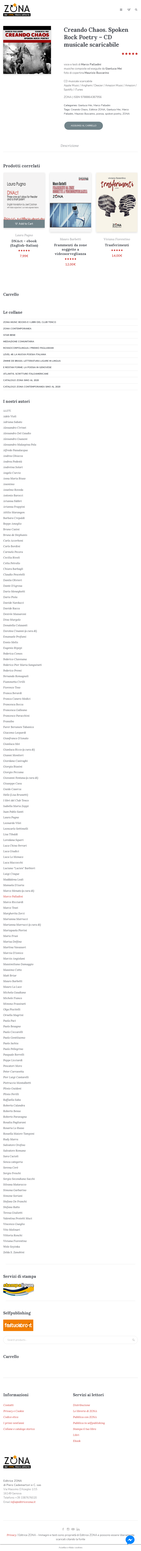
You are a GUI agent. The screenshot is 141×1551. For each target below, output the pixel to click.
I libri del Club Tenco (16, 799)
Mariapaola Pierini (15, 929)
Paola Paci (9, 1019)
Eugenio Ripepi (12, 647)
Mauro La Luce (12, 985)
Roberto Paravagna (15, 1115)
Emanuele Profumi (14, 635)
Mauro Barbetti (70, 238)
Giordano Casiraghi (15, 760)
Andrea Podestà (12, 460)
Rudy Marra (10, 1138)
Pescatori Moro (12, 1065)
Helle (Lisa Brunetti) (15, 793)
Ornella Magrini (13, 1014)
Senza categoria (13, 1161)
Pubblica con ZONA (85, 1416)
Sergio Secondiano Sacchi (19, 1178)
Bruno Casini (11, 528)
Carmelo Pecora (13, 551)
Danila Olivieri (12, 579)
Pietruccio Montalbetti (17, 1081)
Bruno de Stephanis (15, 534)
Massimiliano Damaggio (18, 963)
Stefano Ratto (11, 1206)
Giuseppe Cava (12, 782)
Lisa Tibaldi (10, 833)
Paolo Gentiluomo (14, 1036)
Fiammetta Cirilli (14, 680)
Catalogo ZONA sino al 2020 (21, 379)
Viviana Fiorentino (117, 238)
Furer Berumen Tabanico (18, 726)
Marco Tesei (10, 906)
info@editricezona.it (23, 1501)
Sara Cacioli (10, 1155)
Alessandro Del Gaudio (17, 432)
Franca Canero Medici (17, 697)
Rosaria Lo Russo (13, 1127)
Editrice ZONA (97, 109)
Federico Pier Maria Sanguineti (22, 664)
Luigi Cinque (11, 873)
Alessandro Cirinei (14, 426)
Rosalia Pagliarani (14, 1121)
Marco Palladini (101, 105)
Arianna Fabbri (12, 500)
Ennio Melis (10, 641)
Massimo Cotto (12, 969)
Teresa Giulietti (13, 1211)
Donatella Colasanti (15, 624)
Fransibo (8, 720)
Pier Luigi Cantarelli (16, 1076)
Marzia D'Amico (13, 952)
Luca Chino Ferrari (15, 844)
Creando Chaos (79, 109)
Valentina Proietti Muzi (17, 1217)
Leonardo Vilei (12, 822)
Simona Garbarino (14, 1189)
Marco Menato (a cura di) (18, 889)
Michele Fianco (12, 997)
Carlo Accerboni (13, 539)
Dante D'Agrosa (12, 584)
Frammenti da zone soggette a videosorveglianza (70, 248)
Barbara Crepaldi (14, 517)
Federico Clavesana (15, 658)
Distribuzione (81, 1404)
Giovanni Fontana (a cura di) (20, 776)
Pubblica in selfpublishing (89, 1422)
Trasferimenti (117, 244)
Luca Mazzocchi (13, 861)
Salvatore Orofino (14, 1144)
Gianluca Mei (85, 105)
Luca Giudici (11, 850)
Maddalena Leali (13, 878)
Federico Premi (12, 669)
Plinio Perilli (11, 1093)
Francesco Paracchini (16, 714)
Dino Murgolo (12, 618)
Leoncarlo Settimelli (15, 827)
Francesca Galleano (15, 709)
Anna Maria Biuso (14, 477)
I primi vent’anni (13, 1422)
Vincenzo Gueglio (14, 1223)
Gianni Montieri (13, 754)
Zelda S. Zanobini (13, 1251)
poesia (100, 114)
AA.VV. (7, 409)
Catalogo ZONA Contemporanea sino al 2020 (31, 385)
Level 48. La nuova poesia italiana (24, 353)
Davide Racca (11, 607)
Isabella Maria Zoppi (16, 805)
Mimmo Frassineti (14, 1002)
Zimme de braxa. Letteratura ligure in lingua (32, 359)
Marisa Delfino (12, 940)
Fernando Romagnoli (16, 675)
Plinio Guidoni (12, 1087)
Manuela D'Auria (13, 884)
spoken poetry (113, 114)
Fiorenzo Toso (11, 686)
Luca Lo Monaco (13, 856)
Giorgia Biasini (12, 765)
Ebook (77, 1440)
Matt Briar (10, 974)
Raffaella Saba (12, 1098)
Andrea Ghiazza (13, 455)
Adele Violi (9, 415)
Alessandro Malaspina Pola (19, 443)
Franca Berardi (12, 692)
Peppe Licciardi (13, 1059)
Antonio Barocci (13, 494)
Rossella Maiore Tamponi (18, 1132)
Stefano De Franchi (15, 1200)
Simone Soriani (13, 1194)
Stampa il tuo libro (84, 1428)
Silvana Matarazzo (14, 1183)
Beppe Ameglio (12, 522)
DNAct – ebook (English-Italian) (24, 242)
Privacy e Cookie (13, 1410)
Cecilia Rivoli (11, 556)
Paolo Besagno (12, 1025)
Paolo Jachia (10, 1042)
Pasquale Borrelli (13, 1053)
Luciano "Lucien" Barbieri (19, 867)
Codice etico (10, 1416)
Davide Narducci (13, 601)
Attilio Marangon (14, 511)
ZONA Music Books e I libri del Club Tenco (29, 321)
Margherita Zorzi (14, 912)
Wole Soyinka (11, 1245)
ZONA (126, 114)
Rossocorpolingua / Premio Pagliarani (28, 346)
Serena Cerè (10, 1166)
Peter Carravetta (13, 1070)
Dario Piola (10, 596)
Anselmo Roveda (13, 488)
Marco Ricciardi (13, 901)
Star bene (9, 334)
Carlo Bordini (11, 545)
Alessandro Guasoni (15, 438)
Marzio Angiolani (14, 957)
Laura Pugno (24, 234)
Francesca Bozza (13, 703)
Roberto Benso (12, 1110)
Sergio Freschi (12, 1172)
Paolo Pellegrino (13, 1048)
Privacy (11, 1534)
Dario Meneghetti (14, 590)
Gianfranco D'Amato (15, 737)
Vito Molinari (11, 1228)
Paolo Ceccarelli (13, 1031)
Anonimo (8, 483)
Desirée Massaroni (14, 613)
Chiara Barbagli (13, 568)
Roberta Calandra (14, 1104)
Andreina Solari (13, 466)
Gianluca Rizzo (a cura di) (19, 748)
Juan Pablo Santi (13, 810)
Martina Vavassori (14, 946)
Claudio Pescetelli (14, 573)
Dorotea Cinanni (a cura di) (20, 630)
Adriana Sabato (12, 421)
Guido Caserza (12, 788)
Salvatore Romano (14, 1149)
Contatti (8, 1404)
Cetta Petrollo (11, 562)
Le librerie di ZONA (85, 1410)
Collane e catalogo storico (19, 1428)
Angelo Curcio (12, 471)
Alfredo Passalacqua (15, 449)
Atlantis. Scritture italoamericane (25, 372)
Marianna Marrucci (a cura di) (22, 923)
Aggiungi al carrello (83, 124)
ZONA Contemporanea (17, 327)
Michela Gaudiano (14, 991)
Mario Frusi (10, 935)
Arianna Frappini (14, 505)
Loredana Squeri (13, 839)
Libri (76, 1434)
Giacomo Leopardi (14, 731)
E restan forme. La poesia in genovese (27, 366)
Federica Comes (12, 652)
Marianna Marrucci (15, 918)
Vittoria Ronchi (12, 1234)
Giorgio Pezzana (13, 771)
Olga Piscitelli (11, 1008)
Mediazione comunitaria (18, 340)
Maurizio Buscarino (84, 114)
